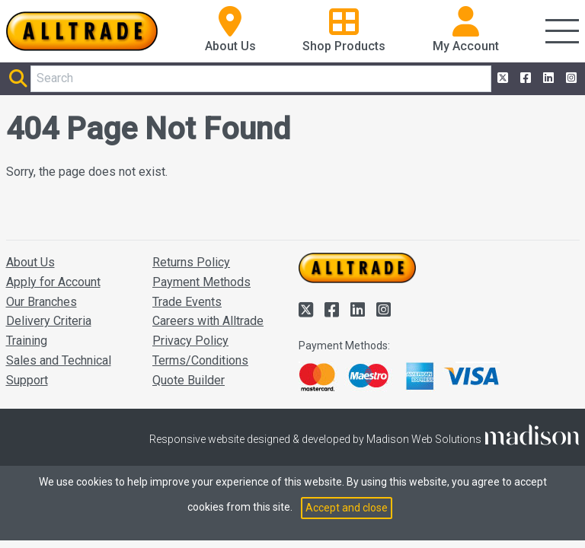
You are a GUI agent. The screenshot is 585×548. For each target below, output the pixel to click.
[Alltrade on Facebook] (524, 78)
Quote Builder (188, 380)
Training (26, 340)
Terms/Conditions (200, 360)
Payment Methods (201, 282)
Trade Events (187, 302)
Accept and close (346, 508)
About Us (30, 262)
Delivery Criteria (48, 321)
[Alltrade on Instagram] (570, 78)
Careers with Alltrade (208, 321)
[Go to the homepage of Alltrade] (82, 31)
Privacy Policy (190, 340)
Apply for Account (53, 282)
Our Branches (41, 302)
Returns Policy (191, 262)
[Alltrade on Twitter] (501, 78)
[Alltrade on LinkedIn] (547, 78)
